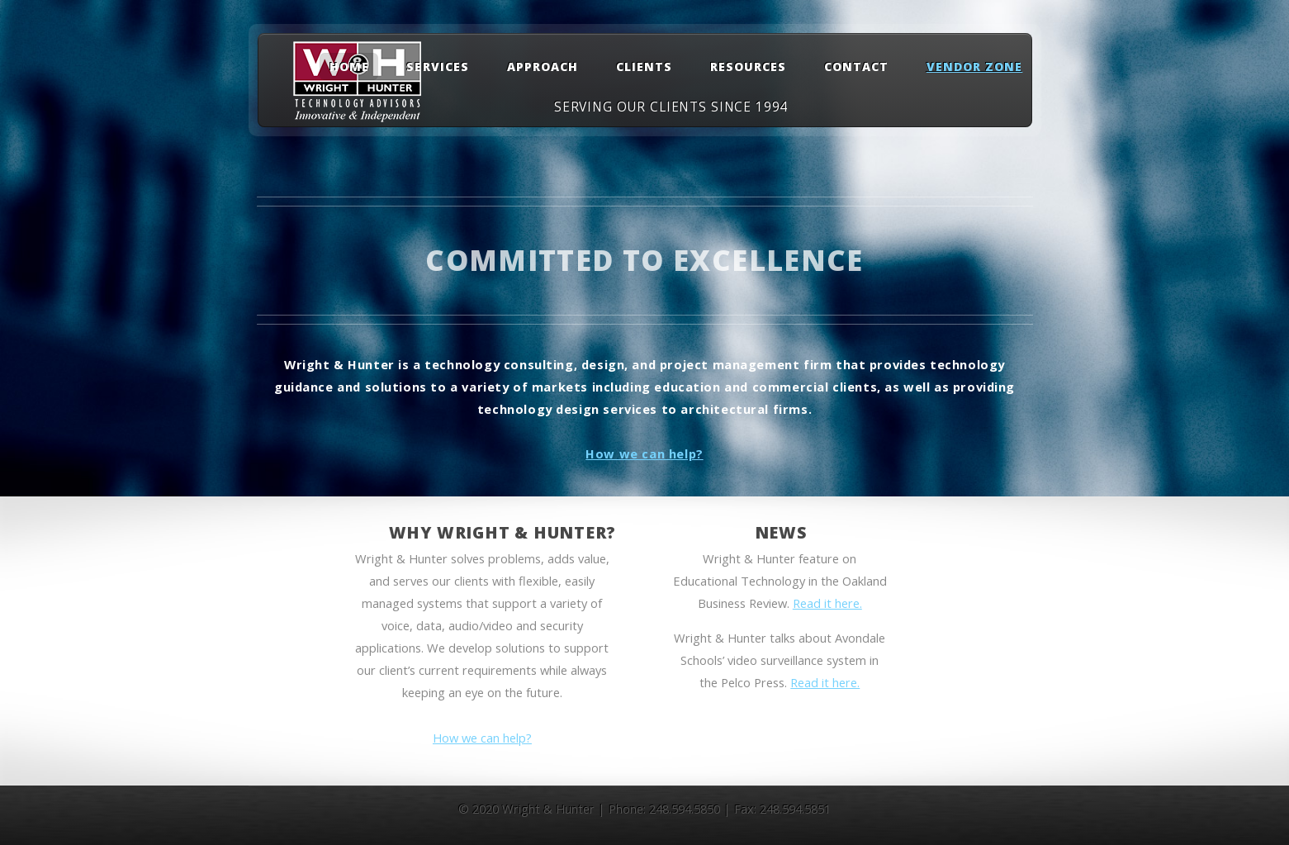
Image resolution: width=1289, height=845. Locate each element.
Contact (856, 66)
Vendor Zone (974, 66)
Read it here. (827, 603)
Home (349, 66)
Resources (748, 66)
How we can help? (644, 453)
